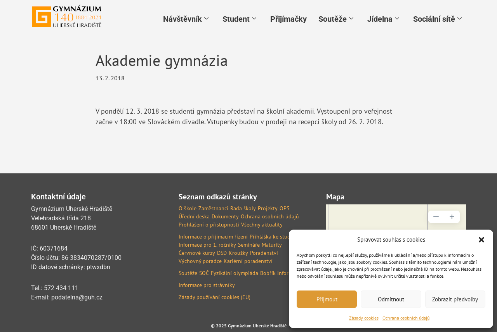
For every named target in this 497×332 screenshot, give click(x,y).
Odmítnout (391, 299)
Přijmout (326, 299)
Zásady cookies (364, 318)
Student (239, 18)
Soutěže (335, 18)
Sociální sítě (437, 18)
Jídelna (383, 18)
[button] (481, 240)
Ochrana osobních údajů (405, 318)
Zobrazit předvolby (455, 299)
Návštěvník (186, 18)
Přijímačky (288, 18)
